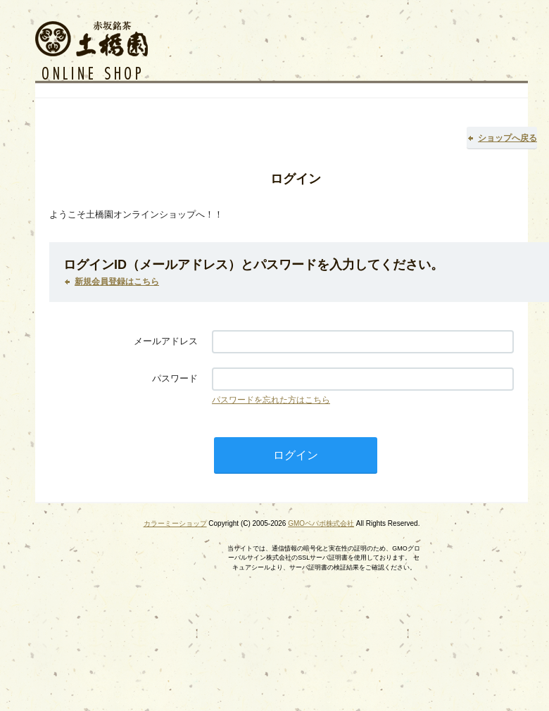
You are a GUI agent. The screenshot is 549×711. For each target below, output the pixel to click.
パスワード (175, 378)
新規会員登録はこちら (117, 282)
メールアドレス (166, 341)
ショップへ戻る (507, 138)
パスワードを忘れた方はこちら (271, 400)
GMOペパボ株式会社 (321, 523)
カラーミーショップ (175, 523)
